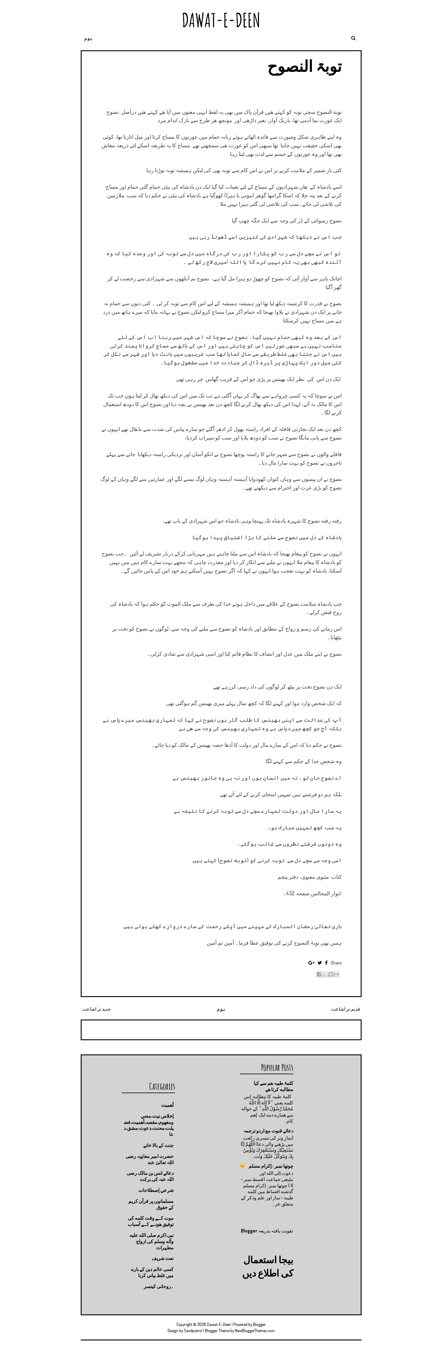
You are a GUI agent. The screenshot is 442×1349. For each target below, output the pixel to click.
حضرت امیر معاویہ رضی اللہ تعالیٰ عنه (150, 1159)
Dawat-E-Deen (221, 20)
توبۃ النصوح (304, 66)
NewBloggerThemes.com (255, 1330)
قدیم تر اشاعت (345, 1009)
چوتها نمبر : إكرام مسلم (271, 1166)
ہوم (88, 38)
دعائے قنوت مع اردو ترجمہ (268, 1131)
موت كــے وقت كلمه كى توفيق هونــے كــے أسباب (151, 1221)
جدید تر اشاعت (96, 1009)
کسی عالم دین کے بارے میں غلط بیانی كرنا (152, 1272)
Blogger (249, 1231)
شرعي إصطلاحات (156, 1190)
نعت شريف (163, 1258)
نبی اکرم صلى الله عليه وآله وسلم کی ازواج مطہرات (151, 1241)
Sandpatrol (193, 1330)
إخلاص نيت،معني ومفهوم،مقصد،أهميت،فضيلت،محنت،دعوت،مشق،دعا (149, 1125)
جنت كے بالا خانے (158, 1145)
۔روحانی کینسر (159, 1286)
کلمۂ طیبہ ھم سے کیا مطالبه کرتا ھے (273, 1086)
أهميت (167, 1105)
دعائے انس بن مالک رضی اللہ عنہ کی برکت (150, 1176)
